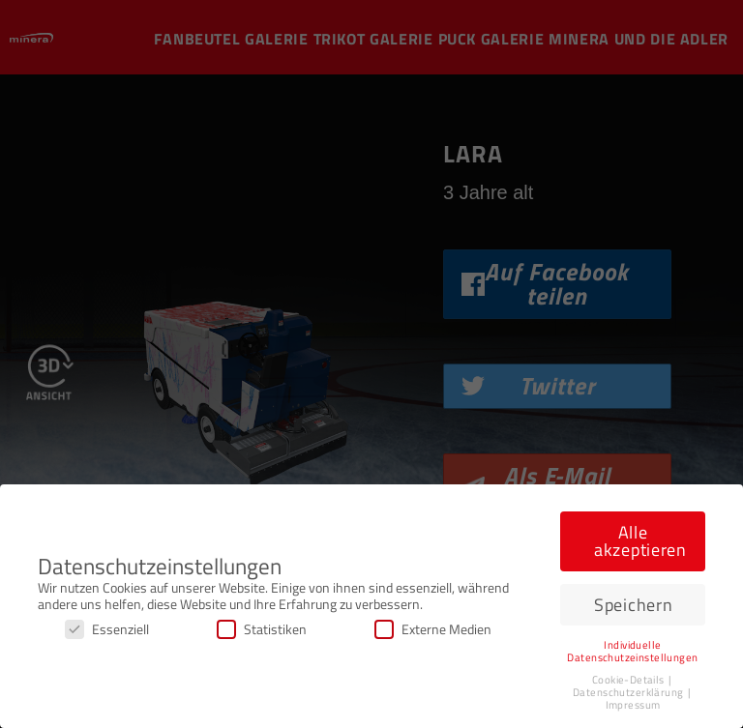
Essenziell (107, 629)
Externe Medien (432, 629)
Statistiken (262, 629)
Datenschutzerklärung (629, 692)
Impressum (633, 705)
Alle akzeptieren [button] (640, 541)
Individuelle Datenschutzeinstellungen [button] (632, 651)
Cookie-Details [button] (629, 679)
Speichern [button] (633, 605)
